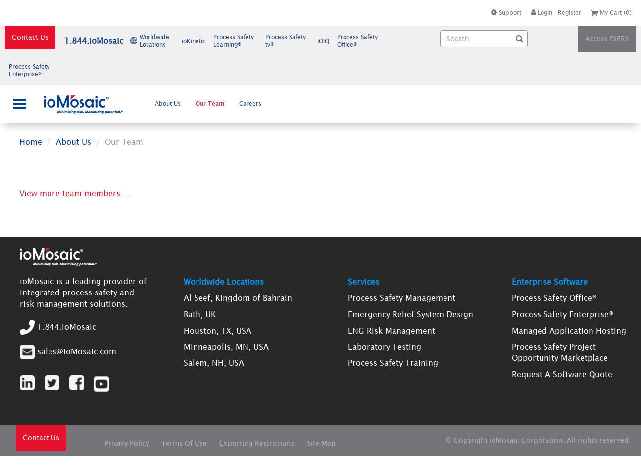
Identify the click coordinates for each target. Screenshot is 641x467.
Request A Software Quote (562, 374)
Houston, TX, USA (217, 330)
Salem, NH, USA (214, 362)
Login (541, 12)
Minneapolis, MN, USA (226, 346)
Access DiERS (607, 39)
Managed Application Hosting (569, 330)
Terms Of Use (184, 443)
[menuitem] (168, 103)
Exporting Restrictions (257, 443)
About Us (168, 103)
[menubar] (208, 103)
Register (569, 12)
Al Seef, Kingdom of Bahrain (238, 297)
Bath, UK (200, 314)
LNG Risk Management (391, 330)
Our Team (210, 103)
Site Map (321, 443)
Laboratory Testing (384, 346)
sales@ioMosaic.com (76, 351)
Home (30, 141)
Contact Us (30, 37)
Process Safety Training (393, 362)
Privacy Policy (126, 443)
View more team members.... (74, 193)
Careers (250, 103)
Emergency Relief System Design (410, 314)
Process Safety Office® (554, 297)
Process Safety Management (401, 297)
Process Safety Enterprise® (563, 314)
